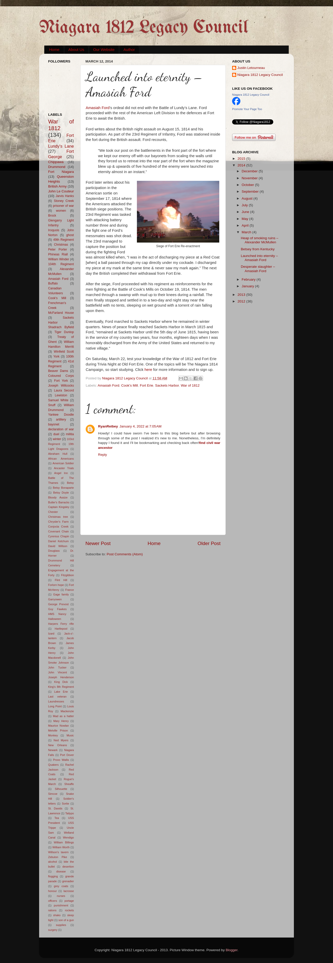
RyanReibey (108, 426)
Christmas (61, 244)
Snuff (51, 405)
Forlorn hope (56, 584)
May (245, 219)
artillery (61, 419)
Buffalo (53, 283)
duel (56, 434)
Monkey (53, 735)
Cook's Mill (129, 385)
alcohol (52, 861)
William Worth (61, 847)
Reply (102, 455)
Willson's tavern (58, 852)
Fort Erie (146, 385)
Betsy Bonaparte (63, 487)
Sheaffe (69, 784)
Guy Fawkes (57, 609)
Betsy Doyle (61, 492)
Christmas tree (58, 516)
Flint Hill (61, 580)
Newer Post (98, 543)
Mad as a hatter (63, 716)
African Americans (61, 458)
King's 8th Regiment (61, 686)
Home (54, 49)
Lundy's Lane (61, 146)
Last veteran (57, 696)
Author (129, 49)
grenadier (68, 881)
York (56, 356)
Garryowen (55, 599)
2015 (242, 158)
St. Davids (55, 808)
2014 (242, 165)
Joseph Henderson (61, 677)
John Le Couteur (61, 191)
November (250, 178)
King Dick (61, 681)
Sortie (65, 803)
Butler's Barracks (58, 502)
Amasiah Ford (97, 108)
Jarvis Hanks (65, 196)
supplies (61, 924)
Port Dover (67, 754)
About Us (76, 49)
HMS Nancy (57, 614)
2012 (242, 301)
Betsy (70, 482)
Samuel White (58, 400)
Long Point (55, 706)
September (251, 191)
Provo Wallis (61, 759)
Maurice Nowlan (58, 725)
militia (70, 434)
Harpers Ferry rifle (61, 623)
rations (52, 910)
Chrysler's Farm (58, 521)
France (69, 589)
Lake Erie (61, 691)
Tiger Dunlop (64, 332)
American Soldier (63, 463)
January (248, 286)
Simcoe (52, 793)
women (61, 210)
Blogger (232, 950)
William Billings (64, 842)
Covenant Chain (58, 531)
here (148, 370)
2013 (242, 295)
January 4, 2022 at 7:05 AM (140, 426)
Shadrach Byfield (61, 327)
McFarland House (61, 313)
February (249, 279)
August (247, 198)
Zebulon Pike (57, 857)
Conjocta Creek (58, 526)
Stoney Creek (64, 201)
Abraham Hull (57, 453)
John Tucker (57, 667)
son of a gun (66, 920)
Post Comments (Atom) (125, 554)
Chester (53, 511)
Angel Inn (61, 473)
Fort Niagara (61, 172)
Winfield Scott (64, 351)
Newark (53, 750)
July (245, 205)
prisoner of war (63, 206)
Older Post (209, 543)
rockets (69, 910)
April (246, 225)
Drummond (56, 167)
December (250, 171)
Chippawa (56, 162)
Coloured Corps (61, 376)
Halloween (54, 618)
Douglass (54, 550)
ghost (70, 235)
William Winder (58, 259)
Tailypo (69, 813)
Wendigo (68, 837)
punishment (61, 905)
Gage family (61, 594)
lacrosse (69, 891)
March (247, 232)
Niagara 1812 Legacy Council (143, 28)
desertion (68, 866)
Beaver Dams (58, 371)
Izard (51, 633)
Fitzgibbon (67, 575)
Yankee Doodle (61, 414)
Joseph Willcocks (61, 385)
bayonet (53, 424)
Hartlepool (61, 628)
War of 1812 (190, 385)
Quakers (53, 764)
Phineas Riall (58, 254)
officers (52, 900)
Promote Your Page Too (247, 109)
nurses (61, 895)
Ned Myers (61, 740)
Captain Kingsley (58, 507)
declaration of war (61, 429)
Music (70, 735)
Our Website (104, 49)
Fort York (61, 380)
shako (57, 915)
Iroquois (53, 230)
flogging (53, 876)
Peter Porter (57, 249)
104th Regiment (61, 264)
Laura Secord (64, 390)
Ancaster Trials (64, 468)
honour (52, 891)
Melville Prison (58, 730)
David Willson (57, 546)
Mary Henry (61, 721)
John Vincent (57, 672)
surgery (52, 929)
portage (69, 900)
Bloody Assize (58, 497)
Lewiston (61, 395)
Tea (57, 817)
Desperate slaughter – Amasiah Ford (258, 269)
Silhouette (61, 788)
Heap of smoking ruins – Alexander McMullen (259, 240)
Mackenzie (67, 711)
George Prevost (58, 604)
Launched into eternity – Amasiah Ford (259, 258)
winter (57, 439)
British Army (57, 186)
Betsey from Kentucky (258, 249)
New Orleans (57, 745)
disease (61, 871)
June (246, 212)
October (248, 185)
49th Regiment (63, 240)
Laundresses (56, 701)
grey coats (61, 886)
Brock (52, 215)
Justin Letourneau (251, 68)
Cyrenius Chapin (58, 536)
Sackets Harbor (167, 385)
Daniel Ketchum (58, 541)
